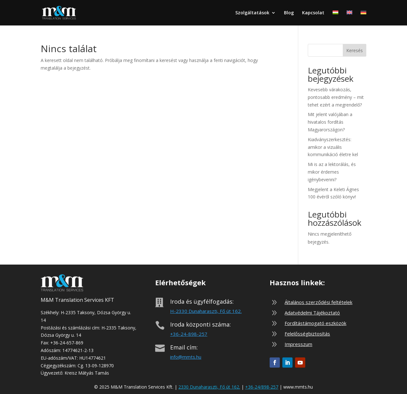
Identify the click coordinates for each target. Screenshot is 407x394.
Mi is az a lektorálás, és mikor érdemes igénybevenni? (332, 172)
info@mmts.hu (185, 357)
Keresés (354, 50)
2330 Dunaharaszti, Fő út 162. (209, 387)
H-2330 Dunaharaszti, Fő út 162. (206, 311)
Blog (289, 13)
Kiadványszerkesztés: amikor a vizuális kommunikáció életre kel (333, 147)
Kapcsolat (313, 13)
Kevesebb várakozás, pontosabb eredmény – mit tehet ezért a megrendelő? (336, 97)
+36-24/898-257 (261, 387)
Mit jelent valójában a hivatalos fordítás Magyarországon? (330, 122)
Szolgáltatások (252, 13)
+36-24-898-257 (188, 334)
